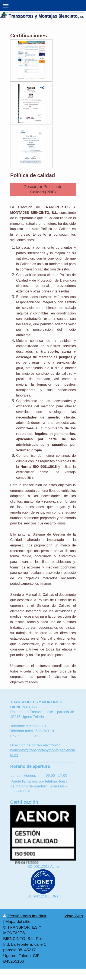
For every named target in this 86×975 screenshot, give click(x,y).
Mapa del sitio (17, 921)
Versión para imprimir (25, 916)
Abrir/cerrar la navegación (43, 5)
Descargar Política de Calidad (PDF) (43, 189)
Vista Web (73, 916)
